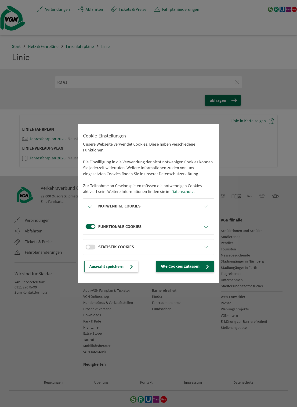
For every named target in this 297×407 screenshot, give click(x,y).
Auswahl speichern (111, 267)
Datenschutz (182, 191)
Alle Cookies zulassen (185, 266)
